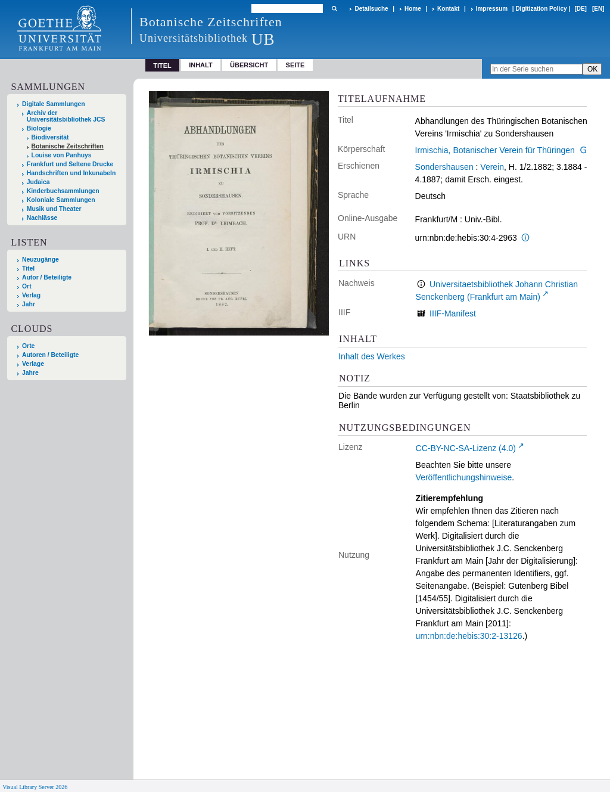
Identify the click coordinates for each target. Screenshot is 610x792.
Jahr (28, 304)
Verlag (31, 295)
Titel (28, 268)
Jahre (30, 372)
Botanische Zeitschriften (68, 146)
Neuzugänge (40, 259)
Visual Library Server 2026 (34, 787)
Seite (295, 65)
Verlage (33, 364)
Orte (28, 346)
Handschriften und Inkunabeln (71, 173)
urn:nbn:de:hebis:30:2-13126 (469, 636)
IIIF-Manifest (453, 313)
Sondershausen (444, 167)
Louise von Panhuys (62, 155)
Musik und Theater (54, 209)
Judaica (38, 182)
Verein (492, 167)
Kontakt (448, 8)
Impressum (492, 8)
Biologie (39, 128)
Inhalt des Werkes (371, 356)
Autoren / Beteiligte (50, 355)
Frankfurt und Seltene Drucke (70, 164)
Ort (27, 286)
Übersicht (249, 65)
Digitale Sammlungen (53, 104)
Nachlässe (42, 218)
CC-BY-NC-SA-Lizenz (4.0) (466, 448)
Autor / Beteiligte (46, 277)
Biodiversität (50, 137)
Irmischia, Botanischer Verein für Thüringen (495, 150)
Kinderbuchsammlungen (63, 191)
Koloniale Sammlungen (61, 200)
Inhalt (201, 65)
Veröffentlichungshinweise (464, 477)
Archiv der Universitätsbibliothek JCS (66, 116)
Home (412, 8)
